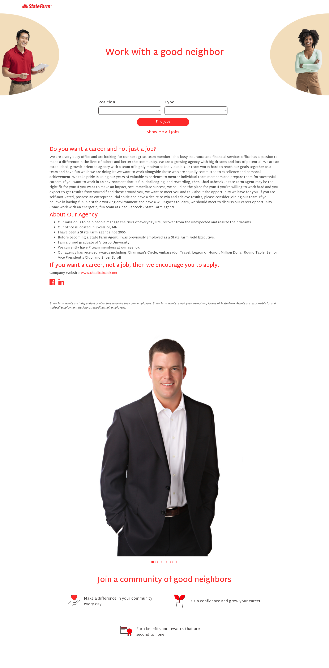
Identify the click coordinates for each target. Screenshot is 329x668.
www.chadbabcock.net (99, 273)
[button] (152, 562)
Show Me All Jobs (163, 132)
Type (169, 102)
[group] (164, 438)
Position (106, 102)
